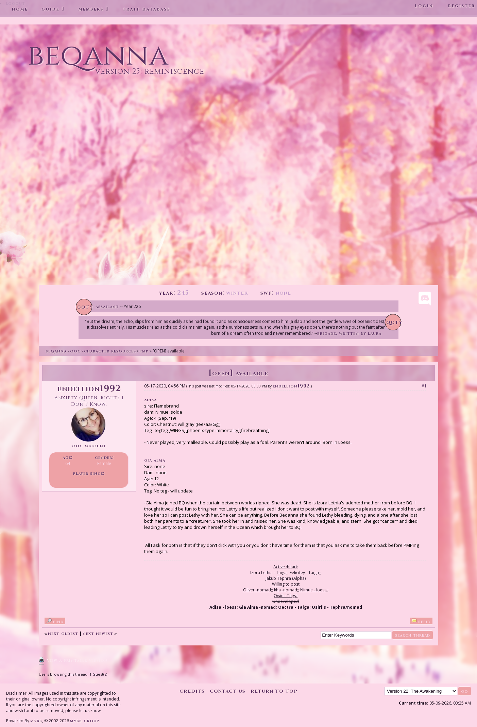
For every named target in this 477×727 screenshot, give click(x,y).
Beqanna (56, 351)
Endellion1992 (291, 386)
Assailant (107, 306)
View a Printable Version (77, 660)
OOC (75, 351)
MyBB (36, 720)
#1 (424, 386)
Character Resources (110, 351)
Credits (192, 691)
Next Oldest (63, 633)
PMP (144, 351)
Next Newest (98, 633)
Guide (50, 9)
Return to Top (274, 691)
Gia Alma (154, 460)
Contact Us (227, 691)
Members (91, 9)
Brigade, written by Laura (349, 333)
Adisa (150, 399)
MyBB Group (84, 720)
